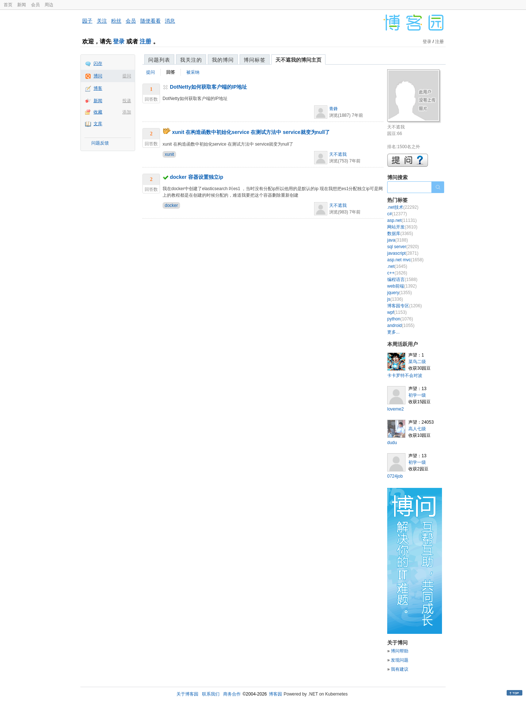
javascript (402, 253)
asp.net (402, 220)
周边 (49, 4)
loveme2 (395, 409)
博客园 (275, 694)
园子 (87, 21)
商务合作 (232, 694)
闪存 (98, 63)
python (400, 318)
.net (397, 266)
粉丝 (116, 21)
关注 (102, 21)
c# (397, 213)
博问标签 (255, 60)
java (397, 240)
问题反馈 (100, 143)
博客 (98, 88)
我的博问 (223, 60)
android (401, 325)
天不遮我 (338, 154)
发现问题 (399, 660)
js (395, 299)
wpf (397, 312)
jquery (399, 292)
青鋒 (333, 108)
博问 (98, 75)
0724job (395, 476)
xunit (169, 154)
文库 (98, 123)
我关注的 (191, 60)
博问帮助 (399, 651)
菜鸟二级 (417, 361)
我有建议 (399, 669)
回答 (170, 72)
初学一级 (417, 395)
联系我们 (211, 694)
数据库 (400, 233)
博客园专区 (404, 305)
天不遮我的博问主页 (298, 60)
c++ (397, 273)
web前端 (402, 286)
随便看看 (150, 21)
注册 (145, 41)
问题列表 (159, 60)
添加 (126, 112)
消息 (170, 21)
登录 (119, 41)
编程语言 (402, 279)
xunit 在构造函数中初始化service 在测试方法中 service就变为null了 (251, 132)
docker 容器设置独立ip (196, 177)
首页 (8, 4)
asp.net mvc (405, 259)
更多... (393, 332)
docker (171, 205)
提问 (126, 75)
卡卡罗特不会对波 (404, 375)
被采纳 (192, 72)
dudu (392, 442)
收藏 (98, 112)
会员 (35, 4)
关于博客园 (187, 694)
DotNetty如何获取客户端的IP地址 (208, 87)
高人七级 (417, 428)
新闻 (21, 4)
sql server (403, 246)
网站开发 (402, 227)
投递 (126, 100)
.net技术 (402, 207)
